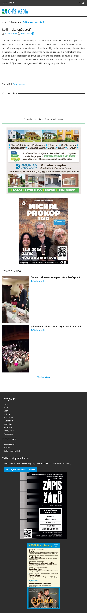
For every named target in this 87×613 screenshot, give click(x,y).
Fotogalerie (8, 434)
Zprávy (6, 407)
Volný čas (8, 424)
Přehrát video (38, 281)
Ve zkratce (8, 427)
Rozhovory (8, 417)
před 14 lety (26, 33)
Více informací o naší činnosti (20, 469)
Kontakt (7, 447)
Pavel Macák (11, 33)
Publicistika (8, 421)
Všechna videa (43, 377)
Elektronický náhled (12, 451)
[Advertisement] (43, 74)
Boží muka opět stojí (33, 22)
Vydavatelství (9, 444)
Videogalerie (9, 430)
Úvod (4, 22)
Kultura (15, 22)
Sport (6, 411)
